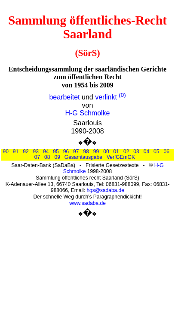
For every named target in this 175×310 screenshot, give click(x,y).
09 (57, 157)
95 (55, 152)
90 (5, 152)
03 (136, 152)
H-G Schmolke (87, 113)
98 (86, 152)
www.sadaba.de (87, 203)
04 (146, 152)
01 (116, 152)
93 (36, 152)
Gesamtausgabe (83, 157)
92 (25, 152)
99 (96, 152)
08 (47, 157)
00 (106, 152)
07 (37, 157)
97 (76, 152)
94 (46, 152)
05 (156, 152)
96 (66, 152)
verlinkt (106, 97)
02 (126, 152)
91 (15, 152)
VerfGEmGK (121, 157)
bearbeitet (64, 97)
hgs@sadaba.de (105, 190)
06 (166, 152)
